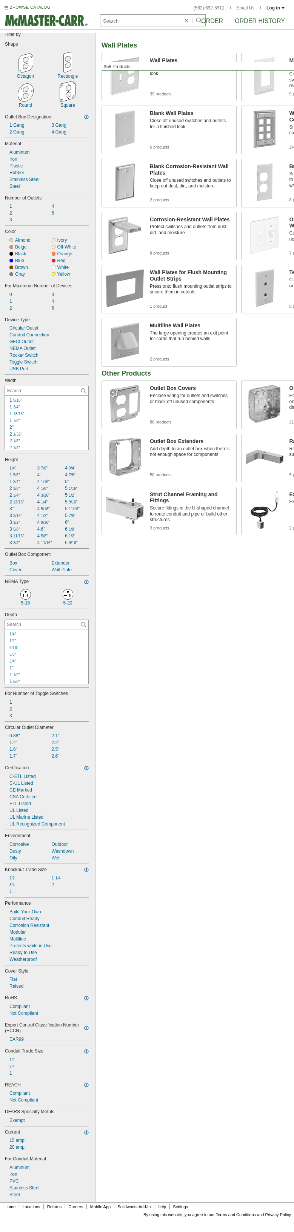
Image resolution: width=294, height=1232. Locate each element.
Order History (260, 21)
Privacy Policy (278, 1214)
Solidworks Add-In (134, 1206)
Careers (75, 1206)
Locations (31, 1206)
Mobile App (100, 1206)
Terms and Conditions (236, 1214)
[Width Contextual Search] (47, 391)
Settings (180, 1206)
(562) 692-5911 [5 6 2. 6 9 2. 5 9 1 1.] (209, 8)
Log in (275, 8)
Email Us (245, 8)
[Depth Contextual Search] (47, 624)
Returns (54, 1206)
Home (10, 1206)
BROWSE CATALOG (29, 7)
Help (162, 1206)
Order (212, 21)
